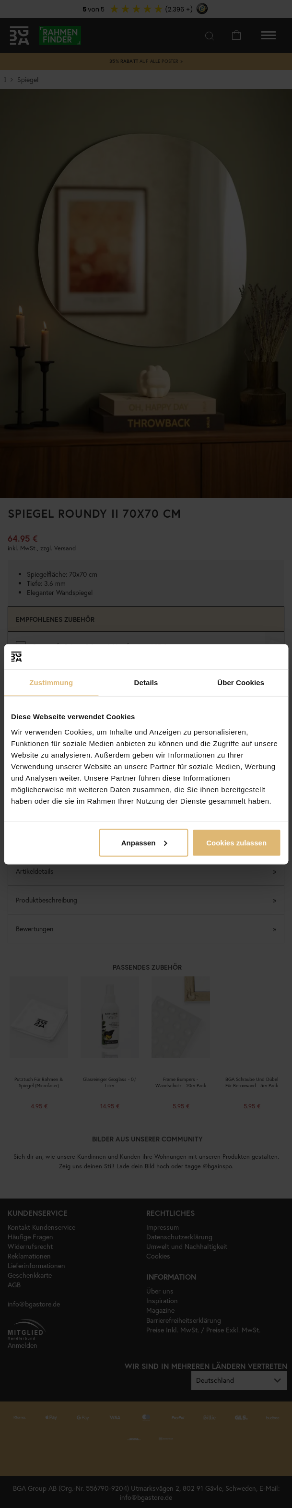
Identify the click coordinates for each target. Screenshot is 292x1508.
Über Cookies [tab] (240, 682)
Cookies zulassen (236, 842)
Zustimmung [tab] (51, 682)
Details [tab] (146, 682)
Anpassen (144, 842)
